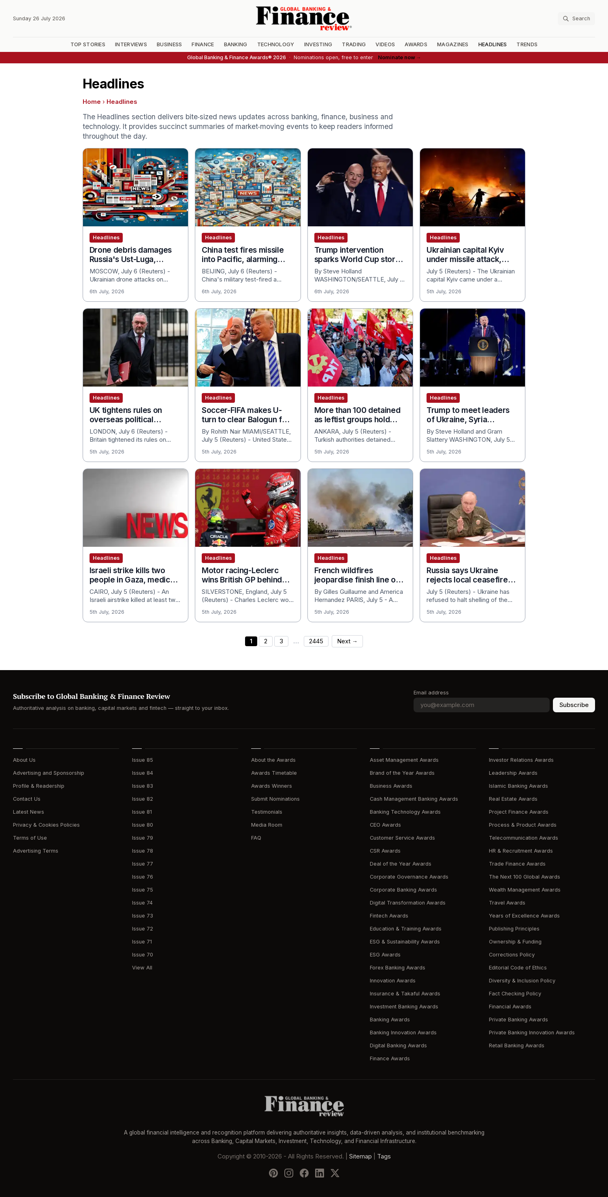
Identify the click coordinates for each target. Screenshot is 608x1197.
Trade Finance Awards (517, 864)
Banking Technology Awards (405, 812)
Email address (431, 693)
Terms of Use (30, 838)
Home (92, 102)
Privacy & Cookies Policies (46, 825)
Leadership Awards (513, 773)
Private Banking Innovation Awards (532, 1032)
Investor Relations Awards (521, 760)
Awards (416, 44)
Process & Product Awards (523, 825)
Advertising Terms (35, 851)
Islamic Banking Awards (518, 786)
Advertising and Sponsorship (48, 773)
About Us (24, 760)
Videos (385, 44)
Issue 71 (142, 942)
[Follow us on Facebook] (304, 1173)
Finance (203, 44)
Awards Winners (271, 786)
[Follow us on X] (335, 1173)
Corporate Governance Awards (409, 877)
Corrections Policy (512, 955)
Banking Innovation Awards (403, 1032)
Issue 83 (142, 786)
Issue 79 (142, 838)
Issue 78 (142, 851)
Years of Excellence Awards (524, 916)
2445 (316, 641)
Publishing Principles (514, 929)
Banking (235, 44)
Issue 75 (142, 890)
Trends (527, 44)
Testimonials (266, 812)
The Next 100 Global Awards (524, 877)
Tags (384, 1156)
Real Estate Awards (513, 799)
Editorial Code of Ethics (518, 968)
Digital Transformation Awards (408, 903)
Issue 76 (142, 877)
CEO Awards (385, 825)
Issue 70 (142, 955)
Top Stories (87, 44)
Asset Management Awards (404, 760)
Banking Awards (390, 1019)
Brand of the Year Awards (402, 773)
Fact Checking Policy (515, 994)
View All (142, 968)
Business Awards (391, 786)
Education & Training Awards (406, 929)
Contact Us (27, 799)
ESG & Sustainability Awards (405, 942)
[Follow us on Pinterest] (273, 1173)
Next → (347, 641)
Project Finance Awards (518, 812)
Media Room (266, 825)
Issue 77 (142, 864)
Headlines (492, 44)
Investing (318, 44)
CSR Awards (385, 851)
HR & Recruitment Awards (521, 851)
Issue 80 (142, 825)
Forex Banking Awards (397, 968)
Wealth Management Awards (525, 890)
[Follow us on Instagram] (288, 1173)
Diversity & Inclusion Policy (522, 981)
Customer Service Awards (402, 838)
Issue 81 (142, 812)
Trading (354, 44)
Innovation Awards (393, 981)
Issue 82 (142, 799)
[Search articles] (576, 18)
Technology (275, 44)
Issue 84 (142, 773)
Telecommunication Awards (523, 838)
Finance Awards (390, 1058)
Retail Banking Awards (516, 1045)
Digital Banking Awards (398, 1045)
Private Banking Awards (518, 1019)
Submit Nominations (275, 799)
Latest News (28, 812)
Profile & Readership (38, 786)
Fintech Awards (389, 916)
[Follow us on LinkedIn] (319, 1173)
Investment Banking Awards (404, 1007)
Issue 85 (142, 760)
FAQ (256, 838)
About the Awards (273, 760)
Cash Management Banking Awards (414, 799)
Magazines (453, 44)
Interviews (131, 44)
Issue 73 (142, 916)
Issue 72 (142, 929)
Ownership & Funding (515, 942)
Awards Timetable (274, 773)
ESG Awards (385, 955)
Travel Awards (507, 903)
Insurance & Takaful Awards (405, 994)
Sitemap (360, 1156)
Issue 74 (142, 903)
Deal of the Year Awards (400, 864)
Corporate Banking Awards (403, 890)
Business (169, 44)
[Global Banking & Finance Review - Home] (304, 18)
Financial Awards (510, 1007)
